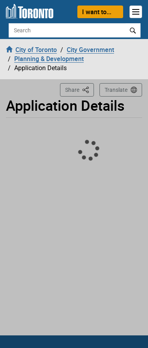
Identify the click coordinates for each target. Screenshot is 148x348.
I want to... (96, 11)
